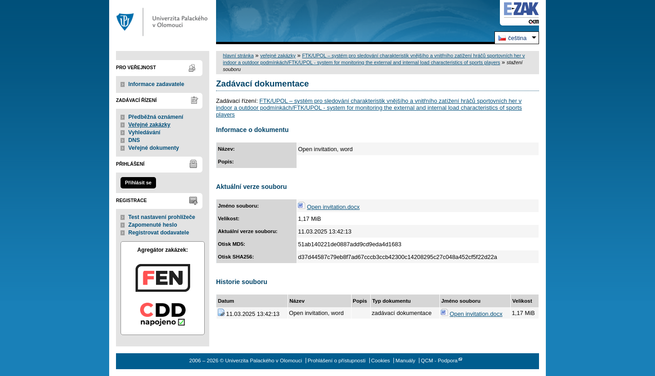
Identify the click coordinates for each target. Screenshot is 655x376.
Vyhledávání (144, 132)
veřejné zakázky (278, 55)
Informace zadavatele (156, 84)
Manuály (406, 360)
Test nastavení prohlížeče (161, 217)
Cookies (380, 360)
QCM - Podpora (439, 360)
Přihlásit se (138, 182)
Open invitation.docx (333, 206)
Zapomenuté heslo (152, 225)
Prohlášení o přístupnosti (336, 360)
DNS (134, 140)
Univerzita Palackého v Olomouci (162, 22)
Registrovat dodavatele (158, 232)
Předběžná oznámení (155, 117)
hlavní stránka (238, 55)
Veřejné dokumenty (153, 148)
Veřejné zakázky (149, 125)
